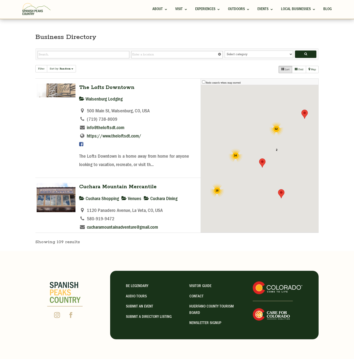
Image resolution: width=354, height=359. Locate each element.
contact (196, 297)
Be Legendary (137, 286)
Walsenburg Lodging (101, 99)
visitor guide (200, 286)
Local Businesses (296, 9)
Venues (131, 199)
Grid (299, 69)
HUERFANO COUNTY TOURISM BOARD (211, 310)
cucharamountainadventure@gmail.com (122, 227)
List (285, 69)
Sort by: (61, 68)
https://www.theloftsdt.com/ (114, 136)
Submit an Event (139, 307)
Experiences (205, 9)
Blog (327, 9)
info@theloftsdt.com (105, 128)
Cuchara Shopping (99, 199)
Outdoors (236, 9)
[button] (262, 163)
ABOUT (157, 9)
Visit (179, 9)
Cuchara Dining (160, 199)
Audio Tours (136, 297)
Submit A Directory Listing (149, 317)
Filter (41, 68)
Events (262, 9)
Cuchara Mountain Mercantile (118, 187)
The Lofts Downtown (106, 87)
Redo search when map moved (223, 83)
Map (312, 69)
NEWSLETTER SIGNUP (205, 323)
